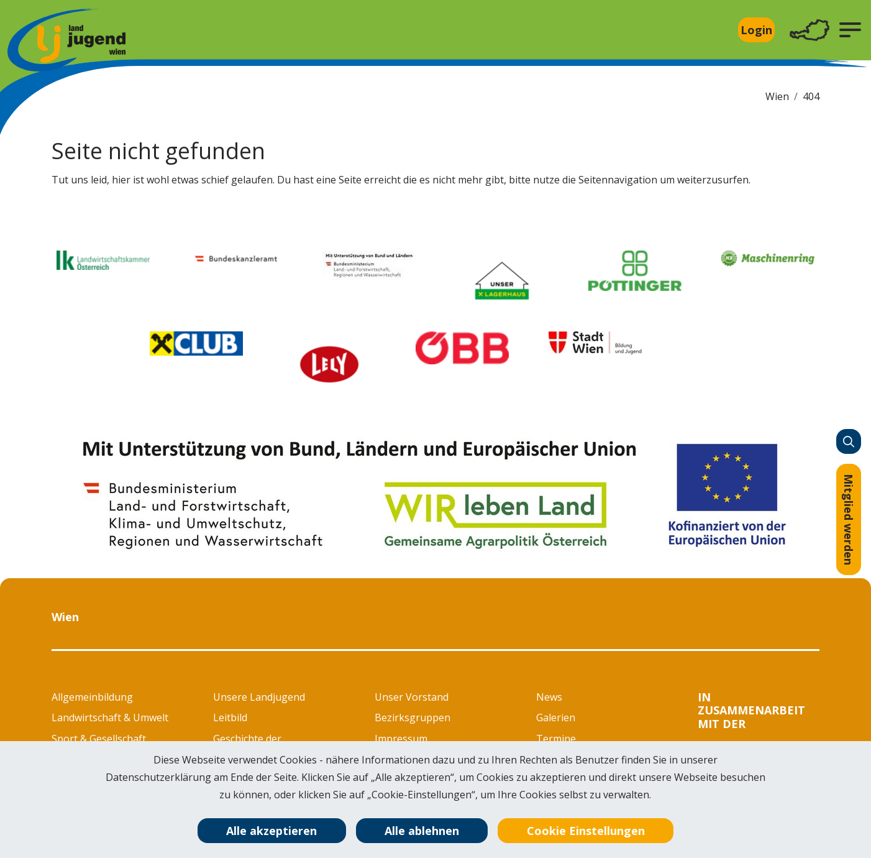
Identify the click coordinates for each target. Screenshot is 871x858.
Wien (777, 96)
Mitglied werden (848, 519)
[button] (850, 30)
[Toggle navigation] (809, 30)
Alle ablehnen (422, 830)
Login (756, 29)
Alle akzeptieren (271, 830)
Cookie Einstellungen (586, 830)
